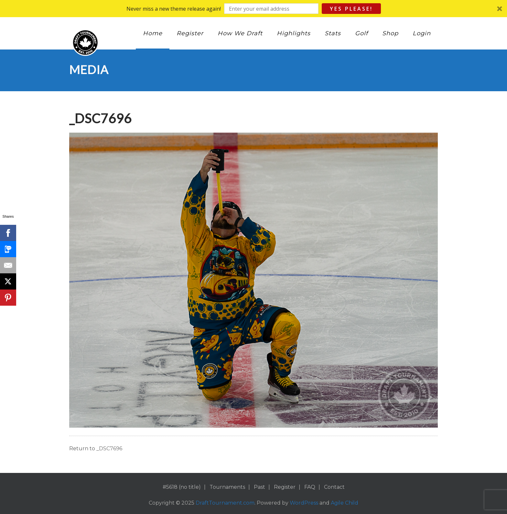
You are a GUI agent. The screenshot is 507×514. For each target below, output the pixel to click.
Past (259, 487)
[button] (253, 8)
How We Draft (240, 33)
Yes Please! (351, 8)
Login (422, 33)
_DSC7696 (109, 448)
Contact (334, 487)
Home (152, 33)
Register (190, 33)
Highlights (293, 33)
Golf (361, 33)
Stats (333, 33)
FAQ (309, 487)
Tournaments (227, 487)
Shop (390, 33)
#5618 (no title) (182, 487)
